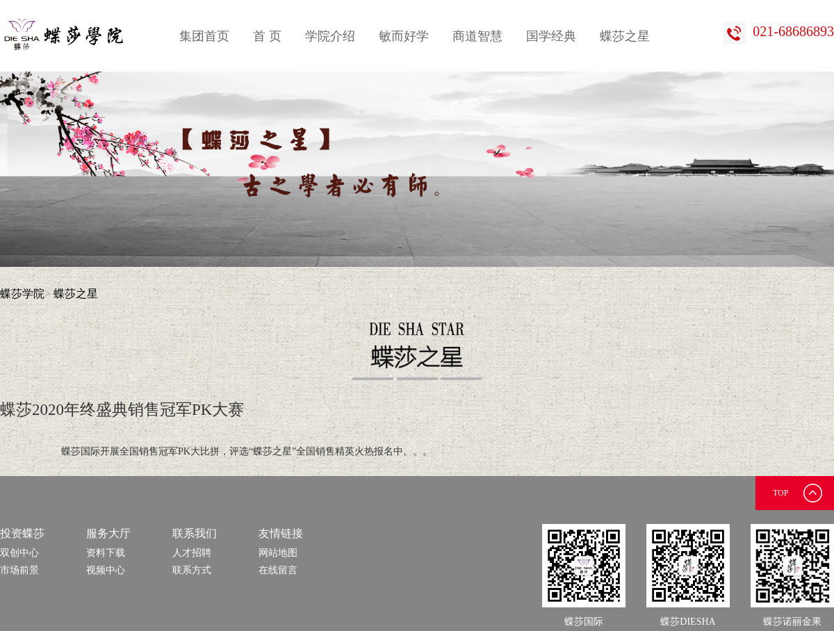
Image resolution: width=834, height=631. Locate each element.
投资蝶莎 (22, 533)
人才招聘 (191, 553)
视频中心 (105, 570)
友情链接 (281, 533)
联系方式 (191, 570)
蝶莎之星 (625, 36)
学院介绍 (330, 36)
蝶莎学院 (22, 294)
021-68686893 (778, 31)
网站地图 (278, 553)
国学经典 (551, 36)
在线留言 (278, 570)
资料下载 (105, 553)
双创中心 (19, 553)
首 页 (267, 36)
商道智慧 (477, 36)
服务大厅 (108, 533)
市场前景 (19, 570)
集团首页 (204, 36)
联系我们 (194, 533)
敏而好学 (404, 36)
